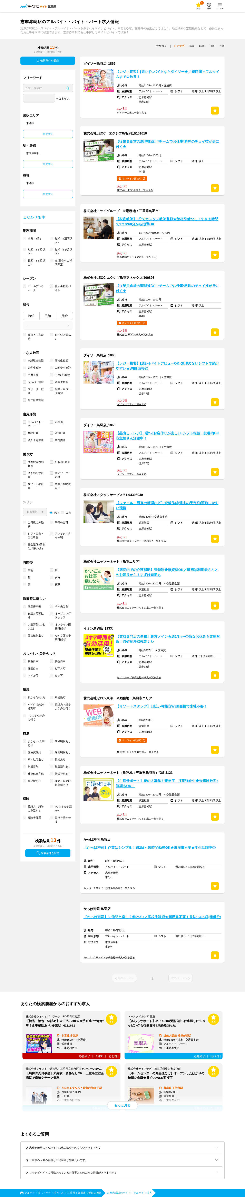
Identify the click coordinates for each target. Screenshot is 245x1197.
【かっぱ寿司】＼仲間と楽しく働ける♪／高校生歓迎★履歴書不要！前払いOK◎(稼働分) (152, 917)
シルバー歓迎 (36, 382)
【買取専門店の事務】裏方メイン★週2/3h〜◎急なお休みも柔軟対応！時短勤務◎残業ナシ (168, 639)
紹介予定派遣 (36, 440)
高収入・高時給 (36, 336)
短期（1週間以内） (63, 240)
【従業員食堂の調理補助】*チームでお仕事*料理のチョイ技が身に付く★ (167, 144)
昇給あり (60, 759)
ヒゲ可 (59, 675)
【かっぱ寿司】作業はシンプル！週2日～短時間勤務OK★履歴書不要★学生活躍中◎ (150, 848)
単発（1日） (35, 238)
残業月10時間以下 (63, 486)
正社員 (59, 422)
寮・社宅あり (36, 759)
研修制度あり (63, 741)
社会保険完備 (36, 773)
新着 (192, 46)
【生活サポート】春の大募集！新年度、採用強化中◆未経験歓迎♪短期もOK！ (167, 783)
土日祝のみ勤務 (36, 524)
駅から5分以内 (36, 697)
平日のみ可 (61, 522)
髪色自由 (33, 661)
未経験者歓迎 (36, 360)
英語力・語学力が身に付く (63, 706)
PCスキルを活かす (63, 808)
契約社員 (33, 433)
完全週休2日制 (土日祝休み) (36, 546)
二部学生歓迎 (63, 367)
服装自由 (33, 668)
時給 (31, 316)
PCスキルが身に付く (36, 717)
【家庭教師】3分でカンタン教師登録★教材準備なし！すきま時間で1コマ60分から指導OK (167, 221)
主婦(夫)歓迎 (62, 374)
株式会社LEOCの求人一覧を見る (135, 190)
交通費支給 (34, 752)
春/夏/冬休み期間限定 (63, 262)
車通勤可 (60, 697)
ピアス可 (60, 668)
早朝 (30, 570)
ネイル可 (33, 675)
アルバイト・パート (36, 424)
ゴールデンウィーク (36, 288)
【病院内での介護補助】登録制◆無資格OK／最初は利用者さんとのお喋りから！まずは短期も (167, 572)
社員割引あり (63, 766)
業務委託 (60, 440)
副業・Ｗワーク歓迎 (63, 391)
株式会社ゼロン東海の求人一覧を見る (138, 752)
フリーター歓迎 (36, 391)
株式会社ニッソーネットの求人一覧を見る (140, 607)
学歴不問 (33, 374)
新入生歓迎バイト (63, 288)
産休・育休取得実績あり (63, 782)
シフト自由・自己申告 (36, 535)
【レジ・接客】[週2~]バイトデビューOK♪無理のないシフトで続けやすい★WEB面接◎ (167, 366)
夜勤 (57, 584)
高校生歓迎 (61, 360)
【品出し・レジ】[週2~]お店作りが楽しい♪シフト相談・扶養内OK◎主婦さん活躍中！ (167, 435)
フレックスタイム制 (63, 535)
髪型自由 (60, 661)
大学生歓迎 (34, 367)
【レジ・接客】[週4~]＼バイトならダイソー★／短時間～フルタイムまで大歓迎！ (167, 74)
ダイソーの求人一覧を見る (131, 112)
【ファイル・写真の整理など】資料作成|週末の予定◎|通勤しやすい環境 (167, 505)
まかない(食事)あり (37, 743)
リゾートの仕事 (36, 486)
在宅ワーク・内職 (63, 475)
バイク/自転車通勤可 (36, 706)
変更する (48, 134)
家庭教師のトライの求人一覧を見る (136, 257)
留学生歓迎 (61, 382)
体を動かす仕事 (36, 475)
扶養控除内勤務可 (36, 464)
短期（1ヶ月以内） (36, 251)
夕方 (57, 577)
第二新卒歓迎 (36, 400)
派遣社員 (60, 433)
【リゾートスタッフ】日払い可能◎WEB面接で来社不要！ (161, 706)
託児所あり (34, 780)
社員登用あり (63, 773)
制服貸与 (33, 766)
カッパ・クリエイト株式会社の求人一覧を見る (109, 888)
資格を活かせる (63, 819)
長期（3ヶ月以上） (36, 262)
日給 (48, 316)
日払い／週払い (63, 336)
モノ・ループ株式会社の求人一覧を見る (139, 677)
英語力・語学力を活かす (36, 808)
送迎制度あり (63, 752)
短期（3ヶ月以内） (63, 251)
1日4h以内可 (62, 462)
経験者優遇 (34, 817)
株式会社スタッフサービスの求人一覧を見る (141, 541)
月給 (64, 316)
